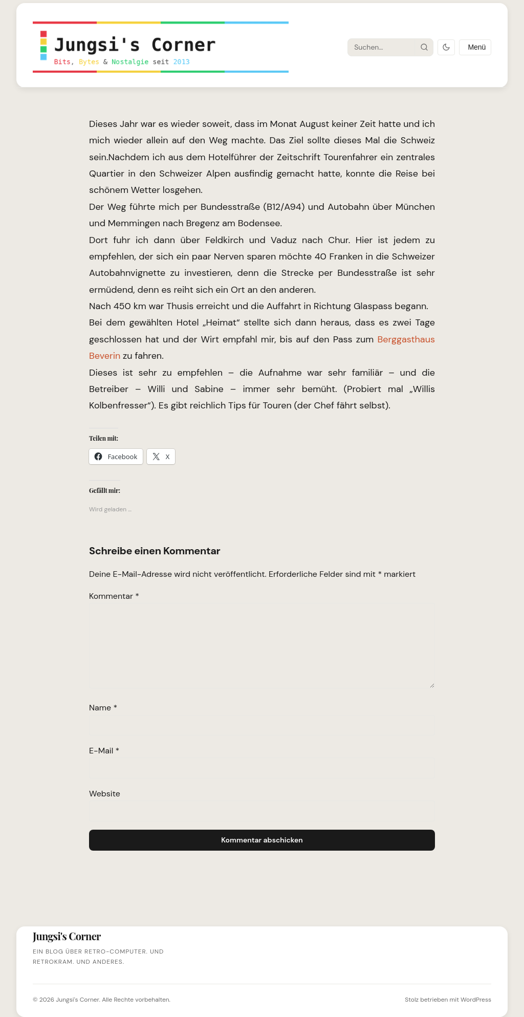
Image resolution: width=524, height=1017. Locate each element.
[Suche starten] (423, 47)
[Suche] (381, 47)
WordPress (476, 1000)
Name (103, 707)
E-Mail (104, 750)
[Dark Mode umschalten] (446, 47)
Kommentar (114, 596)
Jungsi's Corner (77, 1000)
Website (104, 793)
